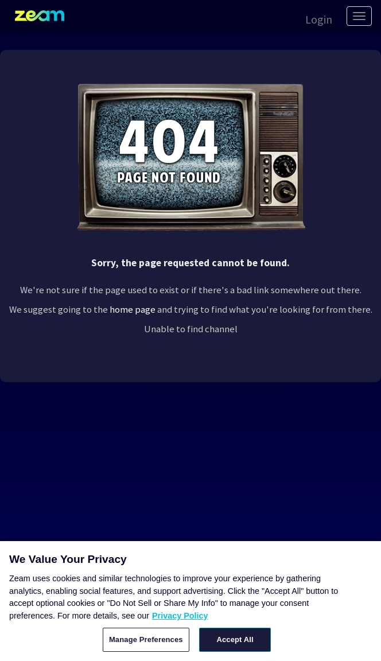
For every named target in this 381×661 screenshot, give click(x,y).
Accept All (234, 639)
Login (318, 19)
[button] (313, 17)
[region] (190, 601)
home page (132, 309)
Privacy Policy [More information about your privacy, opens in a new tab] (180, 615)
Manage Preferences (146, 639)
